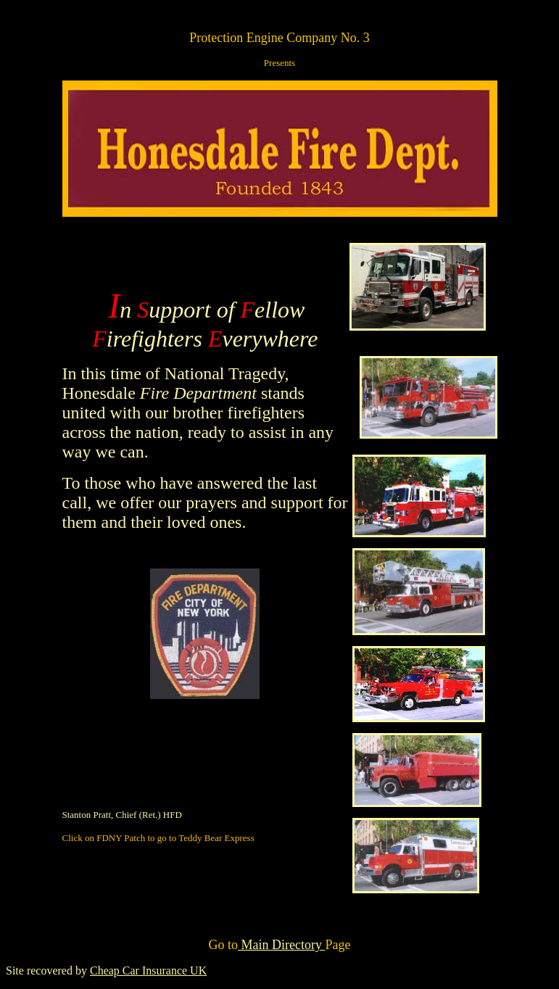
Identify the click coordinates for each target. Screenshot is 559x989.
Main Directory (281, 945)
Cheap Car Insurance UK (148, 970)
